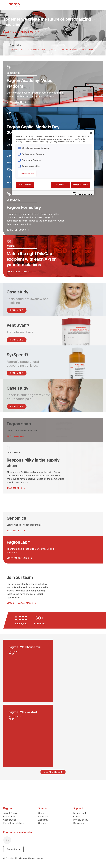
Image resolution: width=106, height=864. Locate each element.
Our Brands (9, 815)
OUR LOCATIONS (36, 49)
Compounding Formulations (77, 49)
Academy (43, 818)
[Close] (91, 133)
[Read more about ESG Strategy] (53, 501)
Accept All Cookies (81, 185)
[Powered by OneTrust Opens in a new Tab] (82, 193)
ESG (53, 49)
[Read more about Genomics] (53, 523)
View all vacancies (21, 602)
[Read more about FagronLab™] (53, 548)
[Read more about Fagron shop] (53, 428)
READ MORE (16, 309)
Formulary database (13, 821)
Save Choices (25, 185)
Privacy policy (80, 818)
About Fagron (10, 811)
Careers (42, 821)
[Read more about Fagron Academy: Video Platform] (53, 84)
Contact (77, 815)
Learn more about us (21, 32)
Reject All (60, 185)
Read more (16, 338)
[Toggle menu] (101, 5)
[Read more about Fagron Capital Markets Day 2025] (53, 128)
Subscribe (13, 848)
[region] (53, 162)
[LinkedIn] (7, 839)
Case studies (9, 818)
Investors (16, 49)
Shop (41, 811)
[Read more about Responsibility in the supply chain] (53, 466)
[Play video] (53, 669)
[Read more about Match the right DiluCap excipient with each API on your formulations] (53, 255)
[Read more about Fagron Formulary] (53, 211)
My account (79, 811)
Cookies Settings (27, 173)
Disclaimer (78, 821)
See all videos (53, 771)
